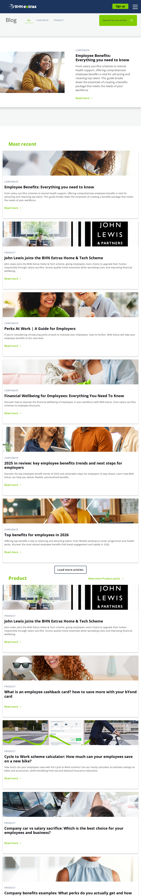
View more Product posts (104, 347)
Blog (110, 837)
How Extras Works (51, 837)
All (29, 20)
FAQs (77, 837)
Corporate (42, 20)
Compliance (114, 842)
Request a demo (96, 792)
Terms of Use (115, 847)
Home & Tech (15, 847)
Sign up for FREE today (44, 792)
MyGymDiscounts (17, 862)
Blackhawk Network (52, 847)
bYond (11, 852)
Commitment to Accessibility (50, 855)
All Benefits (14, 837)
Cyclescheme (15, 842)
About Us (46, 842)
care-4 (11, 872)
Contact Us (80, 842)
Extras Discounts (17, 857)
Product (59, 20)
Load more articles (70, 338)
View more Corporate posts (102, 543)
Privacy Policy (115, 852)
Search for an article (115, 20)
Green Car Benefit (18, 867)
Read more (82, 98)
